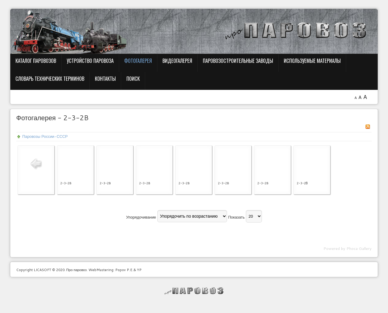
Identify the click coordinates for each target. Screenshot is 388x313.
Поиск (133, 78)
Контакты (105, 78)
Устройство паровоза (90, 60)
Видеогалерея (177, 60)
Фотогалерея (138, 60)
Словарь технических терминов (49, 78)
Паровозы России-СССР (45, 136)
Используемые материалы (312, 60)
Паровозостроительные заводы (238, 60)
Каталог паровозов (35, 60)
